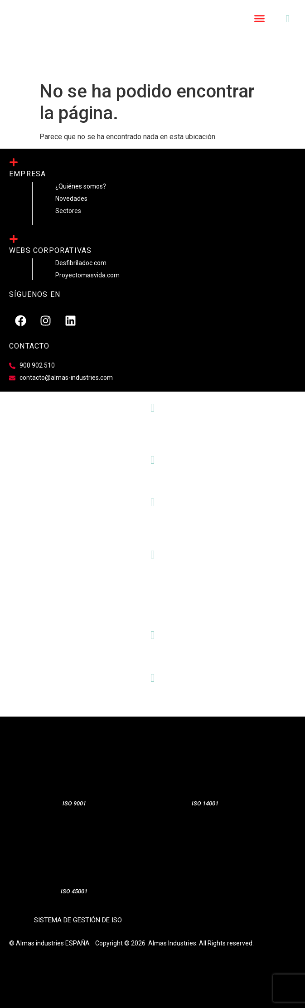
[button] (259, 18)
